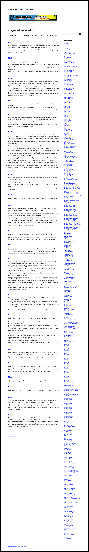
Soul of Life (66, 435)
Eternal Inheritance (67, 233)
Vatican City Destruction (68, 487)
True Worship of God (68, 475)
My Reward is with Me (68, 310)
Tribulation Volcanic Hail (69, 467)
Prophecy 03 (66, 345)
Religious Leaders (67, 386)
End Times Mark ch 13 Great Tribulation (71, 192)
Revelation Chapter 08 (68, 407)
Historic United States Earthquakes (71, 270)
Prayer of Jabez (67, 337)
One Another (66, 317)
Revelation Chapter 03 (68, 400)
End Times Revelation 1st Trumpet (70, 205)
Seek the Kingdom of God (69, 425)
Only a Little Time (67, 318)
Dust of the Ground (67, 162)
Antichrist (66, 67)
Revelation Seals (67, 413)
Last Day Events (67, 298)
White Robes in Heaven (68, 525)
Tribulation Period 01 (68, 460)
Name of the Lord (67, 312)
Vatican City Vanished (68, 499)
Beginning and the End (68, 97)
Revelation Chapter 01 (68, 398)
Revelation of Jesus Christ (69, 412)
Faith (65, 238)
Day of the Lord (67, 153)
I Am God (66, 272)
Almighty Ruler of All (68, 60)
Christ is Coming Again (68, 142)
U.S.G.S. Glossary (67, 481)
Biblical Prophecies (67, 120)
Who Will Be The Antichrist (69, 526)
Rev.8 (10, 131)
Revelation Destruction (68, 411)
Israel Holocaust (67, 290)
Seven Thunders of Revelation (70, 429)
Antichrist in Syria (67, 74)
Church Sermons (67, 144)
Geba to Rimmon (67, 250)
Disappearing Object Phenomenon (70, 159)
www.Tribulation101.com (69, 534)
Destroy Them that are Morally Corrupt (71, 157)
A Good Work (66, 44)
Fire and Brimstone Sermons (69, 241)
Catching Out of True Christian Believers (71, 139)
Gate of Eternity (67, 247)
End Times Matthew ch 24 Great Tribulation (72, 198)
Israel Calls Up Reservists (69, 289)
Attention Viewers (67, 90)
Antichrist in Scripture (68, 72)
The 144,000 (66, 442)
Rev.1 (10, 42)
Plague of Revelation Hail (69, 336)
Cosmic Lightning (67, 148)
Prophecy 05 (66, 348)
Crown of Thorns (67, 151)
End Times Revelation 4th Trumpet (70, 213)
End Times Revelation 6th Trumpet (71, 218)
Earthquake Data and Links (69, 170)
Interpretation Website (68, 278)
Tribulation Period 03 (68, 462)
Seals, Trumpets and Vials (69, 424)
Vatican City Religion (68, 497)
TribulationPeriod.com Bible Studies (71, 470)
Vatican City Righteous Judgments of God (72, 498)
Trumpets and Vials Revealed (69, 476)
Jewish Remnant (67, 294)
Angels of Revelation (68, 65)
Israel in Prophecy (67, 291)
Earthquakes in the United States (70, 179)
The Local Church (67, 447)
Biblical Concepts (67, 119)
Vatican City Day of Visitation (69, 485)
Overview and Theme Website (69, 328)
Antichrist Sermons (68, 78)
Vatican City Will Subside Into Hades (71, 502)
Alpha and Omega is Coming (69, 61)
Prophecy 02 (66, 344)
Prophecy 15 (66, 361)
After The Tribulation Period (69, 54)
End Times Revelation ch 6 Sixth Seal (71, 225)
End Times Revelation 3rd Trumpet (70, 210)
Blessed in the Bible (67, 121)
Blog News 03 (66, 125)
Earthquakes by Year (68, 175)
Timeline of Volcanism (68, 454)
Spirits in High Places (68, 436)
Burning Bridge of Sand (68, 138)
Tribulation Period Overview (69, 465)
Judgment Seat (67, 295)
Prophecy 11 (66, 355)
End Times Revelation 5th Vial (70, 216)
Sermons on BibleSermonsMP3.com (71, 426)
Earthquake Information (68, 171)
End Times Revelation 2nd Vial (70, 209)
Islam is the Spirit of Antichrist (70, 285)
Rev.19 (10, 376)
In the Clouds (66, 273)
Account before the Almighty (69, 53)
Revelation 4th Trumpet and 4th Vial (71, 391)
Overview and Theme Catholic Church (71, 322)
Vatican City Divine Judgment (69, 488)
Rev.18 (10, 363)
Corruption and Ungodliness (69, 147)
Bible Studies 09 (67, 111)
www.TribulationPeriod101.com (21, 9)
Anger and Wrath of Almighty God (70, 66)
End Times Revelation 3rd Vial (69, 211)
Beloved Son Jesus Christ (69, 98)
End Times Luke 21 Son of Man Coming (71, 186)
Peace (65, 334)
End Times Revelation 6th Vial (70, 219)
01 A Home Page (67, 43)
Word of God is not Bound (69, 532)
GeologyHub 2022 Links (68, 252)
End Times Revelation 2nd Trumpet (71, 207)
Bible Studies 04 (67, 105)
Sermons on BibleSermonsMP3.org (71, 427)
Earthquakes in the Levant (69, 178)
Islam (65, 282)
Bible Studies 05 (67, 106)
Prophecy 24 (66, 372)
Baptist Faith (66, 96)
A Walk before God (67, 51)
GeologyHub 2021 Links (68, 251)
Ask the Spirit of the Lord (69, 88)
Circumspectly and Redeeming (70, 146)
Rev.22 (10, 414)
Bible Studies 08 (67, 110)
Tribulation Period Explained (69, 463)
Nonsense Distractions (68, 314)
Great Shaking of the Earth (69, 269)
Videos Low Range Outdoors (69, 508)
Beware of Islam (67, 99)
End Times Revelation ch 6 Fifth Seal (71, 223)
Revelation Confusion (68, 409)
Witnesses (66, 530)
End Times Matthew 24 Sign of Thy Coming (72, 195)
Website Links (66, 523)
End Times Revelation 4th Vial (70, 214)
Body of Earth (66, 133)
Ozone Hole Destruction (68, 330)
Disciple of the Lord (67, 160)
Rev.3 (10, 78)
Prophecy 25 (66, 373)
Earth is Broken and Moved (69, 165)
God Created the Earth (68, 260)
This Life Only (66, 448)
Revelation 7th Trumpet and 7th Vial (71, 395)
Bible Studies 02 (67, 102)
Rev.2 (10, 57)
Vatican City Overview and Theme (70, 494)
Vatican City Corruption (68, 484)
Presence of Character (68, 339)
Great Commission (67, 267)
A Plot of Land (66, 48)
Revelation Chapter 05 (68, 403)
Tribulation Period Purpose (69, 466)
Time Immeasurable (68, 452)
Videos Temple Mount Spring (69, 511)
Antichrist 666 (67, 69)
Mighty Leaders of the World (69, 307)
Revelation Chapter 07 (68, 406)
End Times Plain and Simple (69, 204)
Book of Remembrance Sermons (70, 135)
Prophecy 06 (66, 349)
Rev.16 (10, 315)
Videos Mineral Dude (68, 510)
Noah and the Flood (67, 313)
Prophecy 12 (66, 357)
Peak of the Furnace (68, 335)
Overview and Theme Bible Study (70, 321)
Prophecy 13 (66, 358)
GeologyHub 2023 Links (68, 254)
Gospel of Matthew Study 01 (69, 263)
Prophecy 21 (66, 368)
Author (65, 92)
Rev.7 (10, 114)
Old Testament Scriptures (69, 316)
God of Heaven (67, 261)
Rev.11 (10, 231)
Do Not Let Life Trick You (69, 161)
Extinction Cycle (67, 237)
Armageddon (66, 85)
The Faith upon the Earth (69, 445)
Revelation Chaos (67, 397)
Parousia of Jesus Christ (68, 332)
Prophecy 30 (66, 380)
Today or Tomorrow (68, 456)
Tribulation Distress (68, 457)
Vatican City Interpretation (69, 490)
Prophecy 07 (66, 350)
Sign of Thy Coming (68, 431)
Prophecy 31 (66, 381)
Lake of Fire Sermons (68, 296)
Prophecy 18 (66, 364)
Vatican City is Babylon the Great (70, 492)
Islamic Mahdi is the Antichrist (70, 287)
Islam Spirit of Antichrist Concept (70, 286)
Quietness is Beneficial (68, 382)
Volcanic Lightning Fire (68, 516)
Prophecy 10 (66, 354)
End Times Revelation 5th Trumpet (70, 215)
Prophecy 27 (66, 376)
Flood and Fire (66, 242)
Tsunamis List (66, 479)
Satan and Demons (67, 421)
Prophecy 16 (66, 362)
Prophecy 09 (66, 353)
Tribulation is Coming (68, 458)
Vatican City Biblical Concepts (69, 483)
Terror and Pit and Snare (68, 440)
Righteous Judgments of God (69, 418)
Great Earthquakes (67, 268)
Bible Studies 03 (67, 103)
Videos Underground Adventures (70, 512)
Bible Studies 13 (67, 116)
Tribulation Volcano (68, 469)
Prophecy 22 (66, 370)
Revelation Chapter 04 (68, 402)
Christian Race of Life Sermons (70, 143)
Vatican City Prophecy (68, 496)
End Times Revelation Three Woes (70, 228)
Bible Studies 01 (67, 101)
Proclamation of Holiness (69, 341)
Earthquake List (67, 173)
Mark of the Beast (67, 305)
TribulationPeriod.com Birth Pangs (70, 472)
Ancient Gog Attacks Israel (69, 62)
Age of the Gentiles (67, 57)
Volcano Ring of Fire (68, 521)
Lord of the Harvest (67, 303)
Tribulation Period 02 (68, 461)
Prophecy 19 (66, 366)
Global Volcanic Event (68, 259)
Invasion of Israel (67, 281)
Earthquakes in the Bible (68, 177)
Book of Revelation (67, 137)
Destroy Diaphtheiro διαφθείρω (69, 156)
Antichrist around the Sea (69, 70)
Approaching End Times (68, 81)
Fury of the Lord (67, 246)
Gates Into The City (67, 249)
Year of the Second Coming (69, 535)
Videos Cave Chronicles (68, 506)
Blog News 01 (66, 123)
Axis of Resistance (67, 94)
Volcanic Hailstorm (67, 515)
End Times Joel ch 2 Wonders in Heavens (72, 184)
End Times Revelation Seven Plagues (71, 227)
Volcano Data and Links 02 (69, 519)
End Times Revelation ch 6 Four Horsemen (72, 224)
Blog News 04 (66, 126)
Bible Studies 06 (67, 107)
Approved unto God (67, 83)
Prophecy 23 (66, 371)
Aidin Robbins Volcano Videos (70, 58)
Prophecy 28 (66, 377)
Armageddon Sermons (68, 87)
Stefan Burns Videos (68, 439)
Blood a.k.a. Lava (67, 129)
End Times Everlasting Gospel (70, 183)
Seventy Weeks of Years (68, 430)
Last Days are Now (67, 299)
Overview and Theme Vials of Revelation (71, 327)
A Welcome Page (67, 52)
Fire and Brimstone (67, 240)
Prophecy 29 (66, 379)
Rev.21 (10, 397)
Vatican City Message (68, 493)
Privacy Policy (66, 340)
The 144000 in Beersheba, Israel (70, 443)
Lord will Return (67, 304)
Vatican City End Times (68, 489)
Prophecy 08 (66, 352)
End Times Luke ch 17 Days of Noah (71, 187)
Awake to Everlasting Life (69, 93)
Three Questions (67, 451)
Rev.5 (10, 100)
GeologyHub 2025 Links (68, 256)
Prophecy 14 (66, 359)
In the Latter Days (67, 276)
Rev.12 (10, 244)
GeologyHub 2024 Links (68, 255)
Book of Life (66, 134)
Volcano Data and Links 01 (69, 517)
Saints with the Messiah (68, 420)
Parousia (65, 331)
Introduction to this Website (69, 280)
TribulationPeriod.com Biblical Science (71, 471)
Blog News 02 (66, 124)
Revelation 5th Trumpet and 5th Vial (71, 393)
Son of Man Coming (68, 433)
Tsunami (65, 478)
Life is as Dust (66, 301)
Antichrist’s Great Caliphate (69, 79)
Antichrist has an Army (68, 71)
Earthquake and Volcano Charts (70, 166)
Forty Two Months (67, 245)
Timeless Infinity (67, 453)
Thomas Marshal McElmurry (69, 449)
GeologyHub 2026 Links (68, 258)
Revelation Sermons (68, 415)
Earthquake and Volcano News (70, 169)
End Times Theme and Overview (70, 229)
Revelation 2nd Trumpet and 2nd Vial (71, 389)
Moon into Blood (67, 308)
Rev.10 (10, 205)
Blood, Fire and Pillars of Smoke (70, 132)
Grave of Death (67, 265)
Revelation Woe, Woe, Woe (69, 417)
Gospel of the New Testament (69, 264)
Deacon (65, 155)
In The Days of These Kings (69, 274)
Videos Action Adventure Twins (70, 503)
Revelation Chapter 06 (68, 404)
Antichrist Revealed (67, 76)
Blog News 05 (66, 128)
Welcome (66, 524)
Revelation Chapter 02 (68, 399)
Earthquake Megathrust (68, 174)
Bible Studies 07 (67, 108)
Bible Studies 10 (67, 112)
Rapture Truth (66, 384)
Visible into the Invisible (68, 514)
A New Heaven (66, 47)
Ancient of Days (67, 63)
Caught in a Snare (67, 141)
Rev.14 (10, 258)
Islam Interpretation (68, 283)
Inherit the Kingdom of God (69, 277)
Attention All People (68, 89)
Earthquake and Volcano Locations (70, 168)
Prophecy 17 (66, 363)
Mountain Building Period (69, 309)
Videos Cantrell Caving (68, 505)
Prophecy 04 (66, 346)
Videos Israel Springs (68, 507)
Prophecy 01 (66, 343)
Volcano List (66, 520)
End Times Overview (68, 202)
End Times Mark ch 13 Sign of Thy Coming (72, 193)
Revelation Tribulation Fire (69, 416)
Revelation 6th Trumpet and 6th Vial (71, 394)
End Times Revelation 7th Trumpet (70, 220)
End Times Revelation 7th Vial (70, 222)
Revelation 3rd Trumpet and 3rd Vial (71, 390)
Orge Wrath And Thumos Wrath (70, 319)
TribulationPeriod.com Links (69, 474)
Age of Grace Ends (67, 56)
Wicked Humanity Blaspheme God (70, 528)
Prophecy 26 (66, 375)
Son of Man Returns (68, 434)
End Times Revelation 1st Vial (69, 206)
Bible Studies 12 (67, 115)
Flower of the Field (67, 243)
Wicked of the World (68, 529)
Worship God (66, 533)
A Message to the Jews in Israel (70, 45)
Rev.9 (10, 174)
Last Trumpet (66, 300)
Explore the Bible (67, 234)
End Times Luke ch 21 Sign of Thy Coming (72, 188)
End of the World (67, 182)
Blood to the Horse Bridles (69, 130)
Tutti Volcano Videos (68, 480)
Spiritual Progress (67, 438)
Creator (65, 150)
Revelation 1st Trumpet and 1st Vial (70, 388)
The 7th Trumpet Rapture (69, 444)
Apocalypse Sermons (68, 80)
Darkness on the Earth (68, 152)
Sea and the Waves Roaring (69, 422)
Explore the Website (68, 236)
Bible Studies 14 (67, 117)
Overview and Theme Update (69, 326)
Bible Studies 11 (67, 114)
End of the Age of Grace (68, 180)
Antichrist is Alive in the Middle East (71, 75)
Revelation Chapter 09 (68, 408)
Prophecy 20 (66, 367)
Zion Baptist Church (68, 538)
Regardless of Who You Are (69, 385)
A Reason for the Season (68, 49)
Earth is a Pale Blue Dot (68, 164)
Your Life (65, 537)
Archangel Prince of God (68, 84)
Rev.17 (10, 349)
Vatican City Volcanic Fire (69, 501)
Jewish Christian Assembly (69, 292)
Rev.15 (10, 294)
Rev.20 (10, 387)
